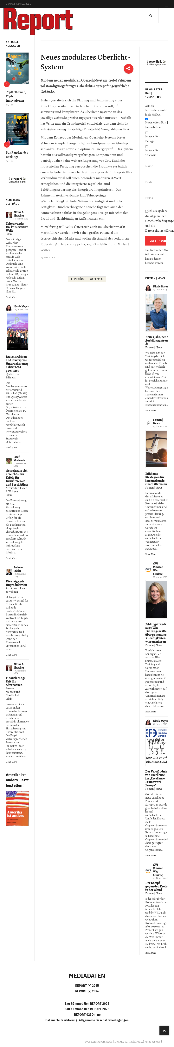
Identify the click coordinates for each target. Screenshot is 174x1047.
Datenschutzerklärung (61, 1020)
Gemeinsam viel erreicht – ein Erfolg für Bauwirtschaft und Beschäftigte (17, 478)
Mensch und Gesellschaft (13, 693)
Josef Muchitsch (19, 458)
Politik (9, 234)
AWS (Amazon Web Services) (158, 569)
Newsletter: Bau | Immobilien (156, 124)
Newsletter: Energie (153, 138)
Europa (10, 688)
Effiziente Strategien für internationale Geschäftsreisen (156, 479)
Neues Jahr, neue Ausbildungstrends (156, 340)
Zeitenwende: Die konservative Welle (17, 227)
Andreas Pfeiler (18, 569)
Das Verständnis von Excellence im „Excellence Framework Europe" (156, 778)
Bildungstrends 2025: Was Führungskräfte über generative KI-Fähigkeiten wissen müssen (155, 633)
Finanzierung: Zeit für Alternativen (15, 681)
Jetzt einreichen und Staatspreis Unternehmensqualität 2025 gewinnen (17, 364)
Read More (11, 297)
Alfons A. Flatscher (19, 214)
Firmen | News (153, 347)
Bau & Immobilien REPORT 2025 (86, 1003)
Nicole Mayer (21, 306)
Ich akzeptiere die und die (156, 221)
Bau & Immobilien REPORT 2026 (86, 1009)
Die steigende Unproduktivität (16, 583)
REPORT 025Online (87, 1014)
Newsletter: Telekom (153, 152)
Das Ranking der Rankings (17, 154)
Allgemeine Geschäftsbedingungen (104, 1020)
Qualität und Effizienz (12, 375)
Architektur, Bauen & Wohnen (16, 489)
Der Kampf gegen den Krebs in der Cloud (156, 886)
